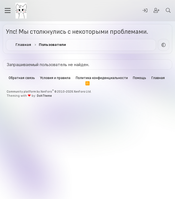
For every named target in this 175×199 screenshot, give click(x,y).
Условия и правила (55, 78)
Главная (158, 78)
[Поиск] (168, 10)
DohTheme (44, 96)
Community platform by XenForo (49, 91)
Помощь (139, 78)
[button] (163, 45)
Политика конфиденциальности (102, 78)
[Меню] (7, 10)
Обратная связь (22, 78)
